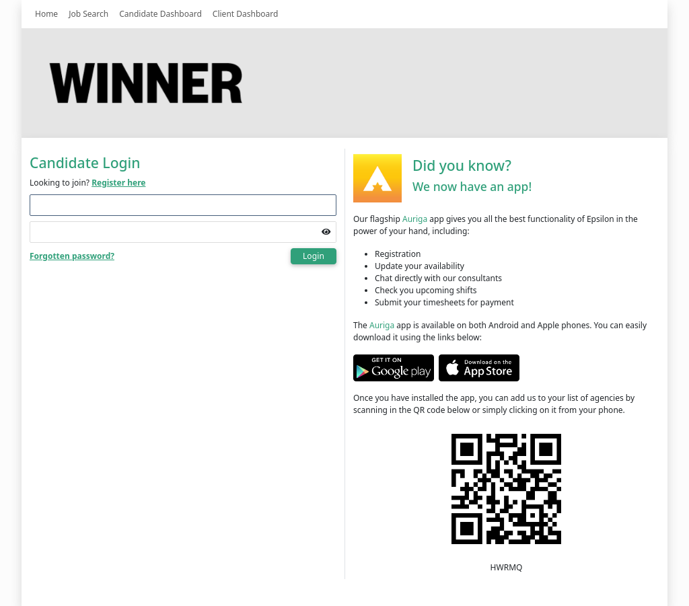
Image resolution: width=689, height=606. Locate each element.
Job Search (88, 14)
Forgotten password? (72, 256)
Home (46, 14)
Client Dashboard (246, 14)
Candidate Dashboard (160, 14)
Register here (118, 182)
